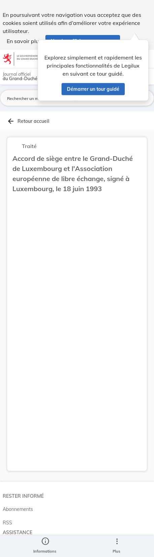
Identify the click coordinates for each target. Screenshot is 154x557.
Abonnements (18, 509)
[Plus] (117, 546)
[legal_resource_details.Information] (44, 546)
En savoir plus (24, 41)
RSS (7, 523)
